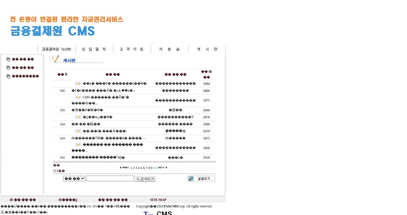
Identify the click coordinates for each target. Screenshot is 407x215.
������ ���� (175, 124)
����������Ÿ (175, 117)
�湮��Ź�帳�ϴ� (87, 110)
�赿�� (175, 110)
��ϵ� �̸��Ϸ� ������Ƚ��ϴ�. (115, 83)
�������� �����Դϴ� (98, 157)
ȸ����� (175, 138)
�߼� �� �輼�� (86, 124)
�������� (175, 90)
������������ (175, 83)
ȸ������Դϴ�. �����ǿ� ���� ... (108, 138)
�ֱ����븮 (175, 131)
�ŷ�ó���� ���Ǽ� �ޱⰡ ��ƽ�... (104, 90)
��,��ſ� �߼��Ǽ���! (105, 131)
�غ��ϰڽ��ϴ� (97, 117)
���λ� (175, 157)
